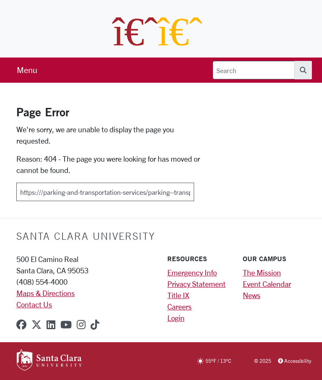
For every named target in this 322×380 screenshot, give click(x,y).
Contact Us (34, 304)
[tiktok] (95, 324)
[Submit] (199, 189)
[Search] (254, 70)
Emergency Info (192, 272)
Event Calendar (267, 284)
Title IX (178, 295)
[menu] (27, 70)
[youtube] (66, 324)
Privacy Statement (196, 284)
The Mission (262, 272)
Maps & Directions (45, 293)
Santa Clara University (85, 236)
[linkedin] (51, 324)
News (251, 295)
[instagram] (81, 324)
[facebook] (21, 324)
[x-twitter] (36, 324)
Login (175, 318)
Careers (179, 306)
